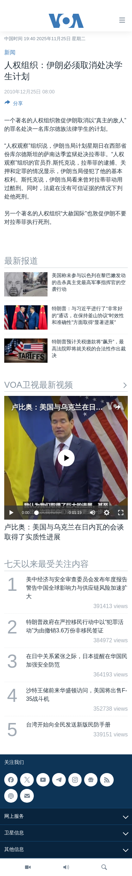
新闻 (9, 52)
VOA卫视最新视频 (66, 385)
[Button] (14, 104)
